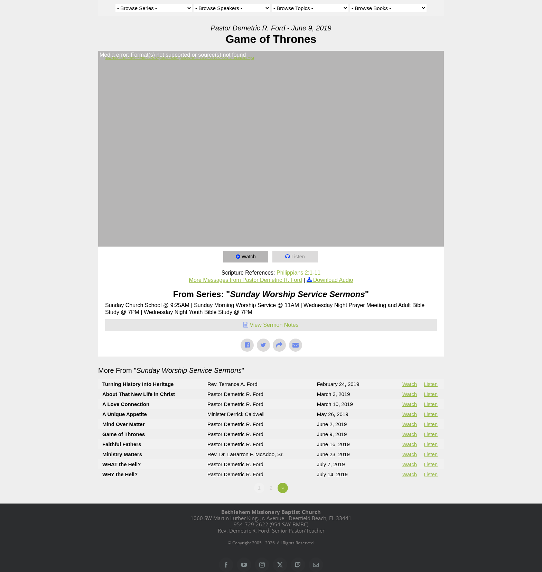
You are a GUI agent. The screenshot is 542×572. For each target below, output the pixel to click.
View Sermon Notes (274, 325)
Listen (299, 256)
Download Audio (333, 280)
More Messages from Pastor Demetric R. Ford (245, 280)
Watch (249, 256)
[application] (271, 148)
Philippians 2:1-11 (298, 273)
